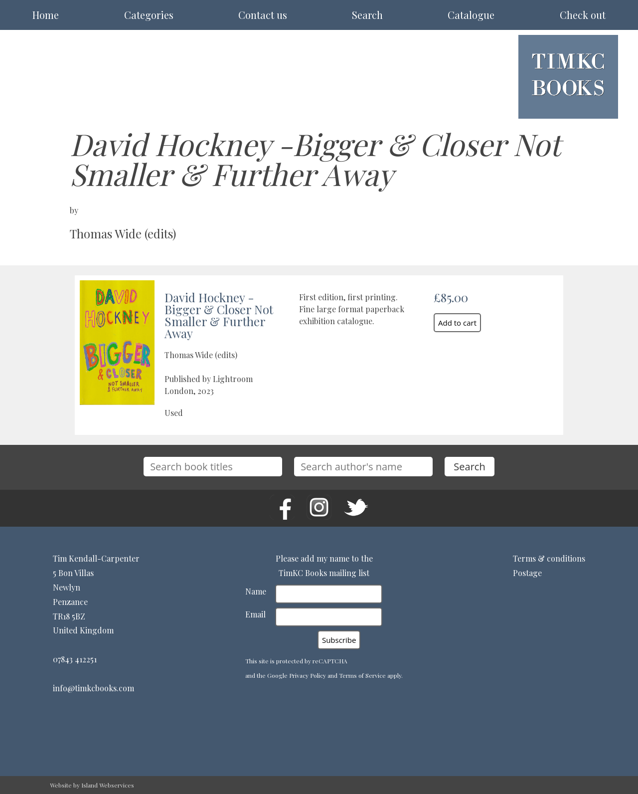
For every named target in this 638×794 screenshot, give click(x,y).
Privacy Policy (307, 675)
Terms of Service (362, 675)
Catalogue (471, 14)
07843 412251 (75, 659)
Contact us (262, 14)
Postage (527, 573)
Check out (583, 14)
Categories (148, 14)
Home (45, 14)
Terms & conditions (549, 558)
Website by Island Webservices (92, 785)
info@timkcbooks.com (93, 688)
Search (367, 14)
